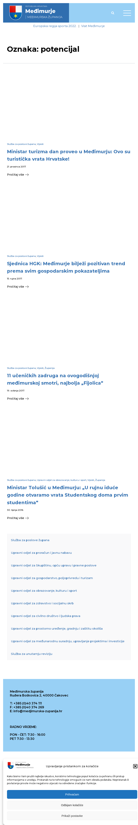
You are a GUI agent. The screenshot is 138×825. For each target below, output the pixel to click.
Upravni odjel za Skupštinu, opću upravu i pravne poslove (53, 565)
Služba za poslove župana (21, 144)
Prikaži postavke (72, 815)
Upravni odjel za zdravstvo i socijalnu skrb (42, 603)
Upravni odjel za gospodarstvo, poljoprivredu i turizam (52, 578)
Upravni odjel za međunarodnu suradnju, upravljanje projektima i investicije (67, 641)
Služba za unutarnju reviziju (31, 654)
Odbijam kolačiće (72, 805)
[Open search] (112, 13)
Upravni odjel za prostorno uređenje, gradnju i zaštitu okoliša (57, 629)
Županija (50, 368)
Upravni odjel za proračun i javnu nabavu (41, 553)
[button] (135, 766)
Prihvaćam (72, 794)
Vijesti (40, 144)
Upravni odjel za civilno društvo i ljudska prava (45, 616)
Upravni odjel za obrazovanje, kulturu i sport (61, 480)
